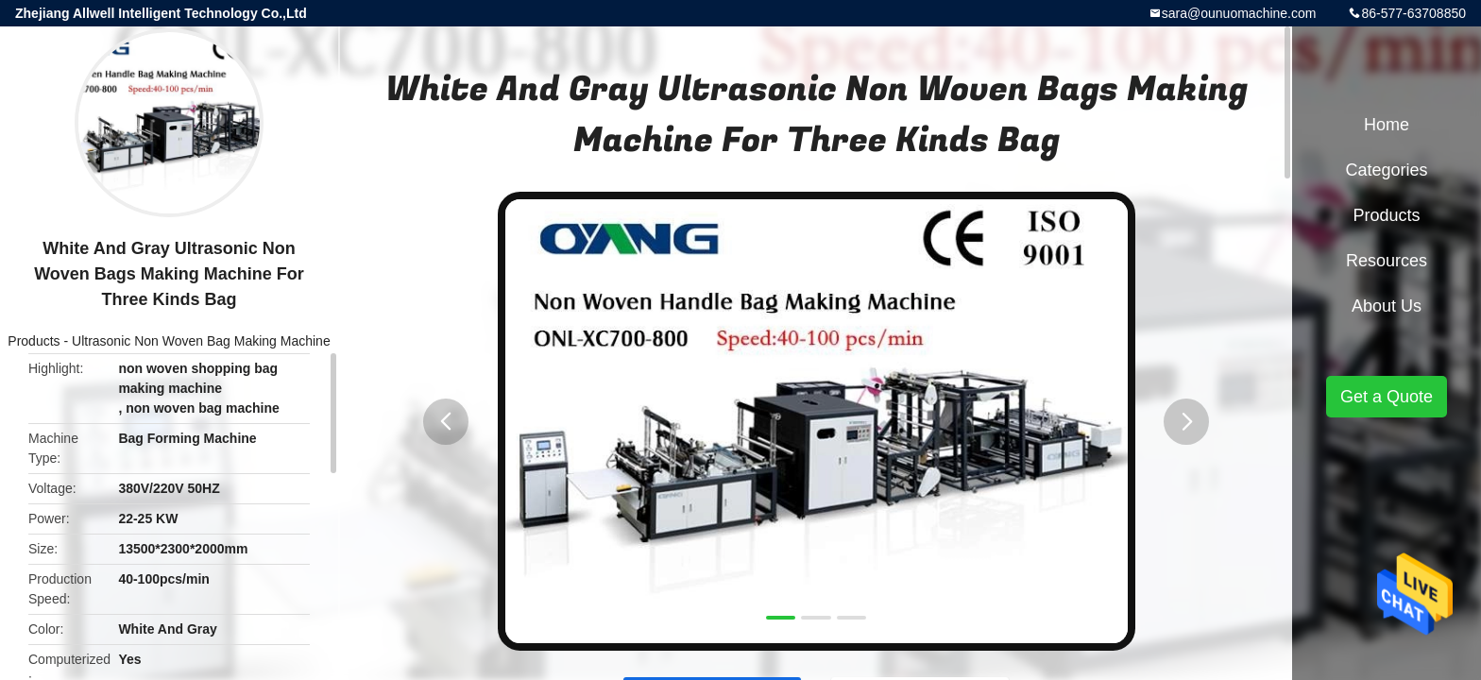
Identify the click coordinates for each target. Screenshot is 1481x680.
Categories (1386, 170)
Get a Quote (1386, 396)
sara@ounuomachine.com (1239, 13)
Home (1386, 124)
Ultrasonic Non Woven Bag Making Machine (201, 340)
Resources (1386, 260)
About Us (1386, 306)
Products (34, 340)
